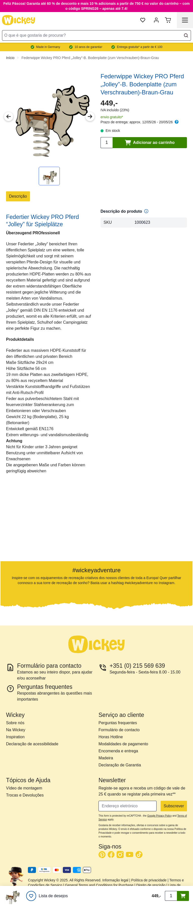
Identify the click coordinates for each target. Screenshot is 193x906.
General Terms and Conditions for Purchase (99, 885)
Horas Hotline (111, 737)
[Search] (186, 35)
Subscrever (174, 806)
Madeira (106, 758)
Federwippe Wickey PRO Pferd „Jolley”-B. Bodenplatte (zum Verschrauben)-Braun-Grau (90, 58)
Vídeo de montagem (24, 788)
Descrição (18, 196)
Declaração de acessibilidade (32, 744)
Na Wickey (15, 730)
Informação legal (115, 880)
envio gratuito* (112, 117)
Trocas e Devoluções (25, 795)
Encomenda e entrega (118, 751)
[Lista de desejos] (47, 896)
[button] (31, 522)
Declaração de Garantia (120, 765)
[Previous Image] (8, 116)
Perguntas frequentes (118, 723)
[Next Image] (89, 116)
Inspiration (15, 737)
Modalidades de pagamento (123, 744)
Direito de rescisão (150, 885)
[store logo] (18, 20)
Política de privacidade (149, 880)
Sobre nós (15, 723)
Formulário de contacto (119, 730)
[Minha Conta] (156, 20)
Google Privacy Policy (159, 815)
